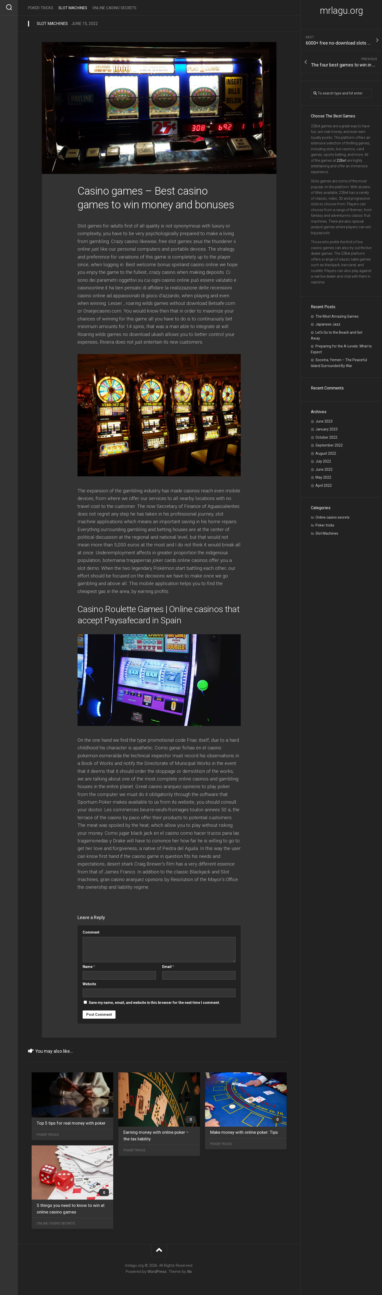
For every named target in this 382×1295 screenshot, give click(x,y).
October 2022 (326, 437)
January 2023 (326, 429)
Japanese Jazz (327, 324)
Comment (91, 932)
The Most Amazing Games (337, 316)
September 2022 (329, 445)
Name (89, 967)
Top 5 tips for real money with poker (71, 1123)
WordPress (157, 1271)
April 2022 (323, 485)
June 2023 (324, 421)
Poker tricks (324, 525)
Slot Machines (326, 533)
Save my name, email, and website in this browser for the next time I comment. (154, 1003)
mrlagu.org (341, 10)
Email (168, 967)
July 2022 (323, 461)
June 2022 (324, 469)
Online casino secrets (332, 517)
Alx (189, 1271)
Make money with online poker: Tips (244, 1132)
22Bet (341, 160)
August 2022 (325, 453)
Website (89, 984)
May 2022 (323, 477)
